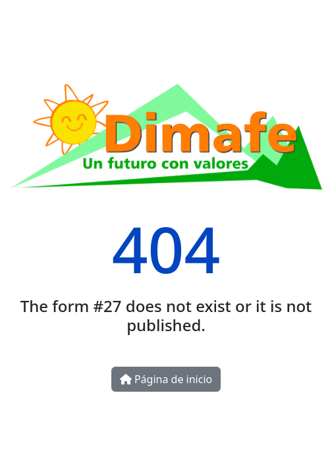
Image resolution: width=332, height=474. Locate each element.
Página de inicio (166, 379)
